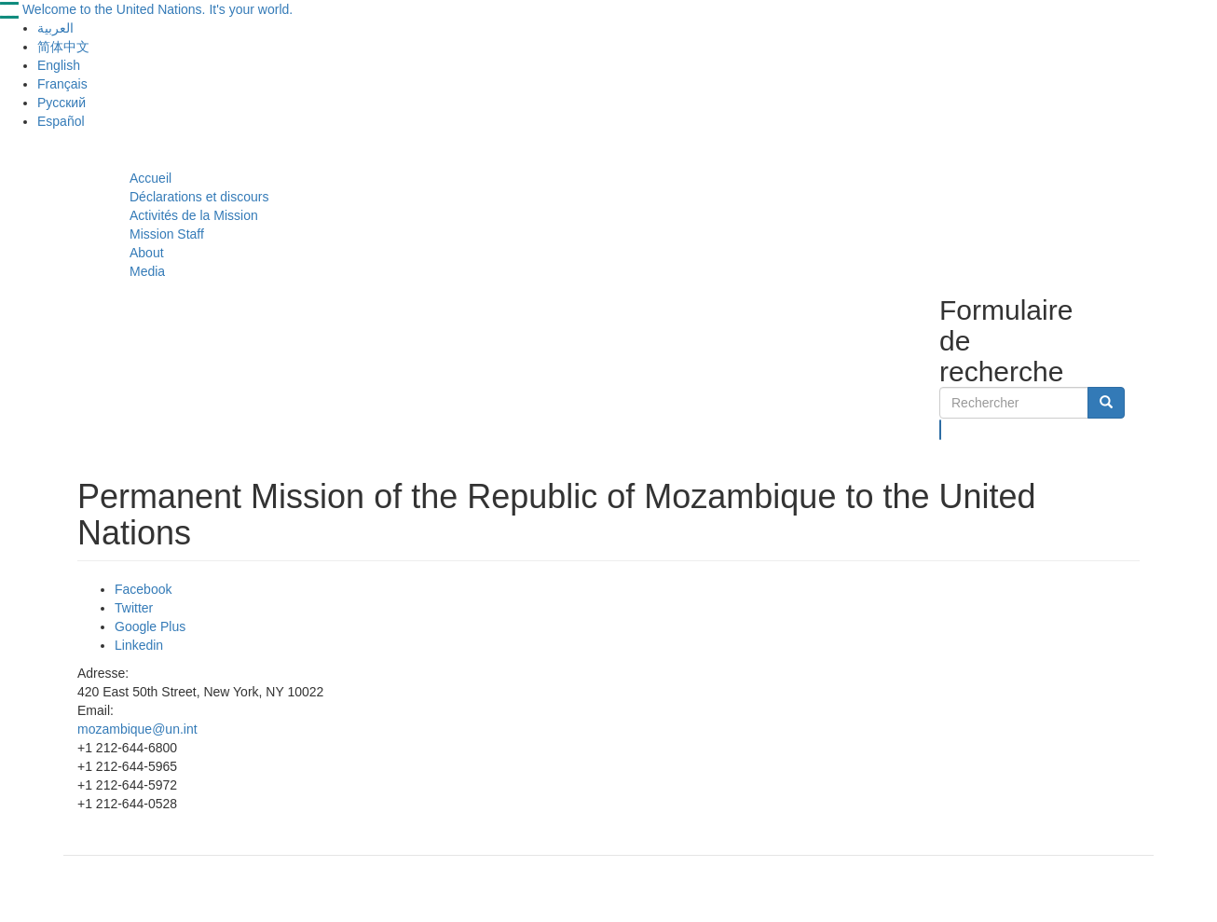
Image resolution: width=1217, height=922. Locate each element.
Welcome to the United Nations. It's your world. (157, 9)
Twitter (134, 607)
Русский (61, 102)
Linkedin (139, 645)
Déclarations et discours (199, 196)
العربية (55, 28)
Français (62, 83)
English (58, 65)
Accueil (150, 178)
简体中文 (63, 46)
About (147, 252)
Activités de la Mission (194, 215)
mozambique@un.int (137, 729)
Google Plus (150, 626)
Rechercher (940, 429)
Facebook (143, 589)
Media (147, 271)
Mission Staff (167, 234)
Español (61, 121)
